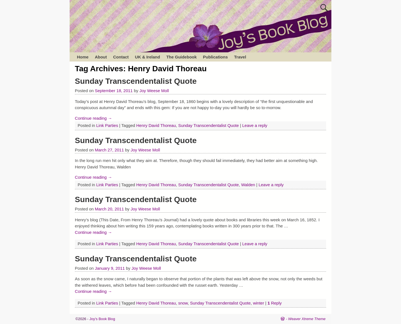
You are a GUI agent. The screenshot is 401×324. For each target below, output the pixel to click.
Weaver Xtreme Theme (307, 319)
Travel (240, 57)
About (101, 57)
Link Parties (107, 125)
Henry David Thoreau (156, 125)
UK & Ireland (147, 57)
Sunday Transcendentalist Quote (136, 81)
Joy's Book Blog (102, 319)
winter (258, 303)
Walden (248, 184)
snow (183, 303)
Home (83, 57)
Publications (215, 57)
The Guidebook (181, 57)
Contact (121, 57)
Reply (275, 303)
